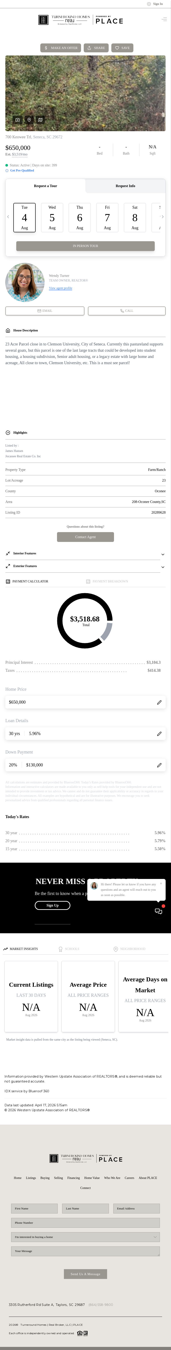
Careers (129, 1178)
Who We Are (112, 1178)
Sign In (155, 4)
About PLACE (148, 1178)
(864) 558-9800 (100, 1305)
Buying (45, 1178)
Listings (31, 1178)
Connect (85, 1188)
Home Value (92, 1178)
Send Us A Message (85, 1274)
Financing (73, 1178)
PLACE (78, 1324)
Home (17, 1178)
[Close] (161, 1309)
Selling (58, 1178)
